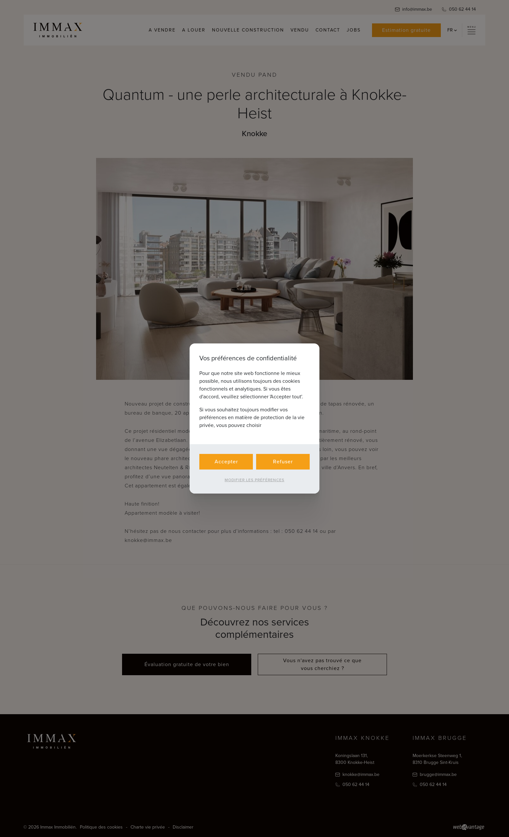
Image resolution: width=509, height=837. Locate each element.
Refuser (283, 461)
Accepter (226, 461)
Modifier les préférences (254, 480)
